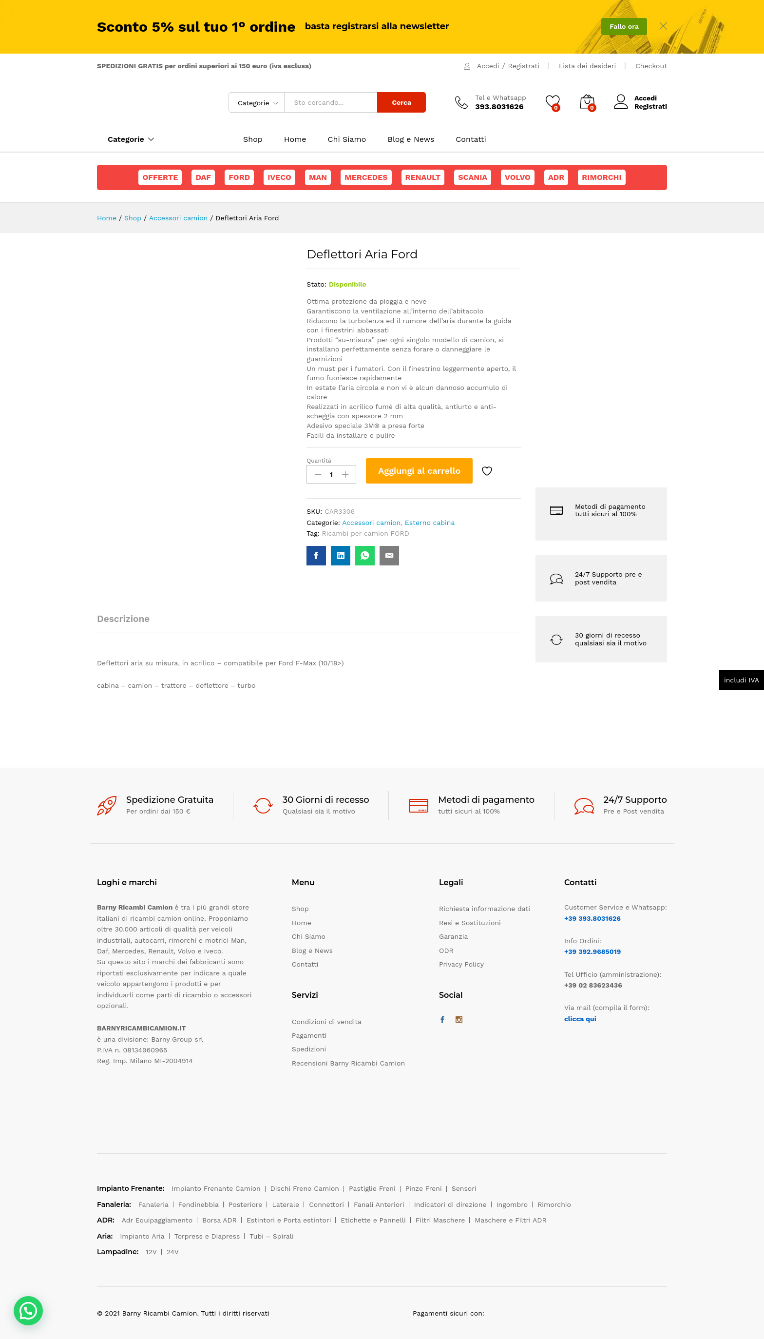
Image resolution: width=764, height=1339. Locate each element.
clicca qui (580, 1019)
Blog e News (410, 139)
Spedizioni (309, 1049)
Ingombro (512, 1204)
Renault (423, 177)
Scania (472, 177)
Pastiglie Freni (372, 1188)
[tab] (128, 623)
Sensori (464, 1188)
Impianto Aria (142, 1236)
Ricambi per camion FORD (365, 533)
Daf (203, 177)
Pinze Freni (423, 1188)
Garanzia (453, 936)
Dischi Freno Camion (304, 1188)
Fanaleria (153, 1204)
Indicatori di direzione (450, 1204)
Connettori (326, 1204)
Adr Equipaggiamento (157, 1220)
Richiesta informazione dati (484, 908)
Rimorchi (601, 177)
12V (151, 1252)
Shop (253, 139)
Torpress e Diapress (207, 1236)
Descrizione (123, 618)
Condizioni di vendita (327, 1022)
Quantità (318, 461)
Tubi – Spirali (271, 1236)
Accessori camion (371, 522)
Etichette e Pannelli (373, 1220)
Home (295, 139)
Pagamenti (309, 1035)
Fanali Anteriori (379, 1204)
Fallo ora (624, 26)
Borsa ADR (219, 1220)
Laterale (285, 1204)
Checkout (651, 66)
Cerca (401, 102)
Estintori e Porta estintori (289, 1220)
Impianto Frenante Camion (216, 1188)
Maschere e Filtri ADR (510, 1220)
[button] (28, 1310)
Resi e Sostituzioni (470, 923)
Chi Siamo (347, 139)
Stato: (316, 284)
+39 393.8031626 (592, 918)
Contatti (471, 139)
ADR (556, 177)
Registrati (523, 65)
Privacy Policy (461, 964)
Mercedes (365, 177)
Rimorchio (554, 1204)
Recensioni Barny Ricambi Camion (348, 1063)
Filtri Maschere (440, 1220)
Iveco (279, 177)
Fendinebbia (198, 1204)
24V (173, 1252)
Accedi (488, 65)
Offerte (160, 177)
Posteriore (246, 1204)
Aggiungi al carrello (419, 471)
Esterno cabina (430, 522)
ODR (446, 950)
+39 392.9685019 (592, 951)
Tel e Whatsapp (500, 97)
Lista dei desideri (587, 66)
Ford (239, 177)
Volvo (518, 177)
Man (318, 177)
